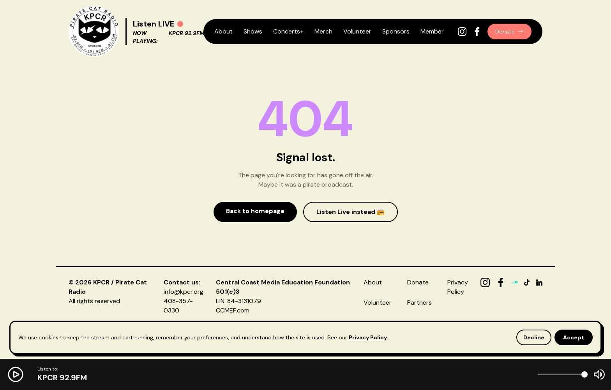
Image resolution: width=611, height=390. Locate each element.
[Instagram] (462, 31)
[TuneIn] (515, 282)
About (223, 31)
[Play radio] (180, 24)
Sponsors (396, 31)
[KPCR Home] (94, 31)
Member (432, 31)
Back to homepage (255, 211)
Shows (253, 31)
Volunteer (357, 31)
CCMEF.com (232, 310)
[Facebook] (477, 31)
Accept (573, 337)
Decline (533, 337)
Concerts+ (288, 31)
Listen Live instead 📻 (350, 212)
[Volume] (563, 374)
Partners (419, 302)
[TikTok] (527, 282)
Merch (323, 31)
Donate (509, 31)
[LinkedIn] (539, 282)
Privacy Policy (368, 337)
